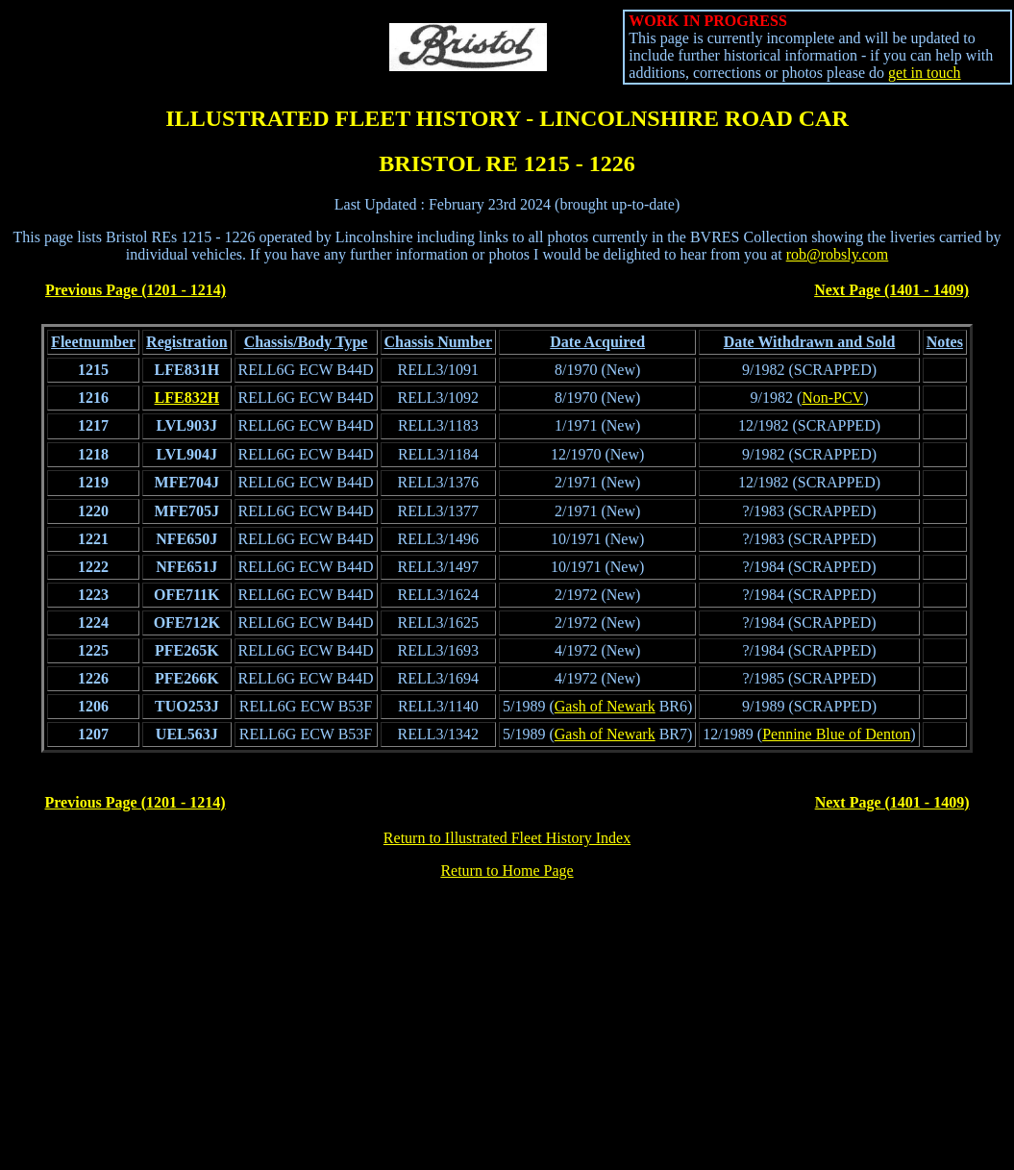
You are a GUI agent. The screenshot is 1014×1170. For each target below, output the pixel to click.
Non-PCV (832, 397)
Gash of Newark (605, 706)
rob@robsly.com (837, 254)
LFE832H (187, 397)
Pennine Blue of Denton (836, 734)
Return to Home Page (506, 870)
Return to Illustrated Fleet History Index (507, 838)
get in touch (924, 72)
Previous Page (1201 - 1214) (135, 290)
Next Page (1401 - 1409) (891, 290)
